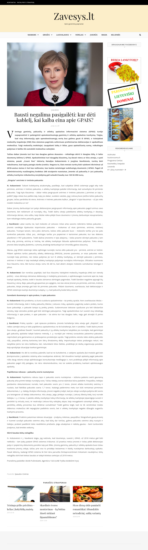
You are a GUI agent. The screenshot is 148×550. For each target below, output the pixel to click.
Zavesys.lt (74, 16)
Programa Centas (114, 160)
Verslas (79, 35)
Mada (104, 35)
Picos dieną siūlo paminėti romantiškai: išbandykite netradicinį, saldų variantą (87, 509)
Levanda (111, 166)
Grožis (46, 35)
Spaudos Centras (22, 474)
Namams (32, 35)
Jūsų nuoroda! (117, 169)
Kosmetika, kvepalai (116, 163)
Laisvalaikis (62, 35)
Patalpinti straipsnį (25, 2)
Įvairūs (94, 35)
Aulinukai (111, 154)
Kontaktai (11, 2)
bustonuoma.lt (113, 157)
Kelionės (115, 35)
